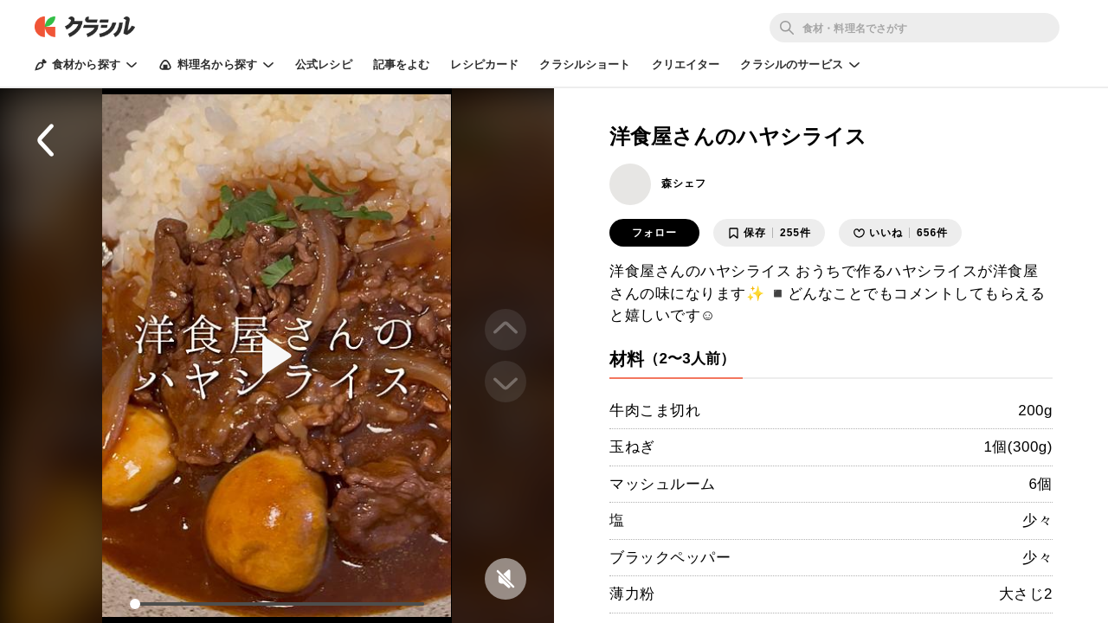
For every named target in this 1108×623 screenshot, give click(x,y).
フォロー (654, 233)
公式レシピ (323, 64)
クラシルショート (584, 64)
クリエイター (686, 64)
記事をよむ (401, 64)
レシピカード (484, 64)
